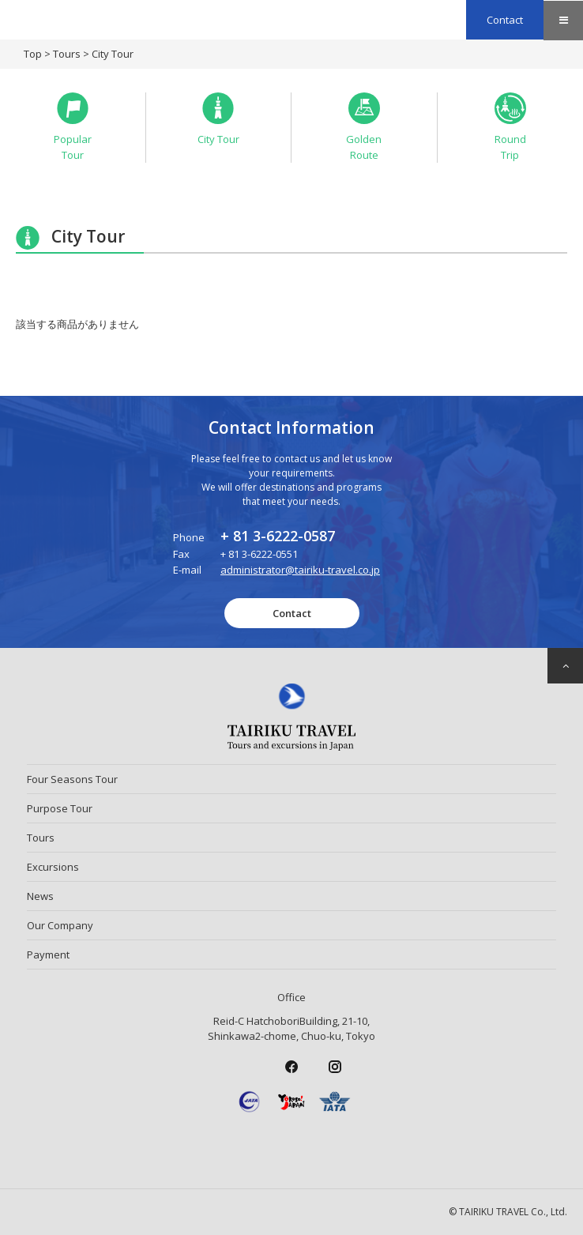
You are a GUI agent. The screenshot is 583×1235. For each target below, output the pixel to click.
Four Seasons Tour (72, 779)
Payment (48, 954)
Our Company (60, 925)
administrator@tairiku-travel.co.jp (300, 570)
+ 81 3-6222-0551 (259, 554)
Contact (505, 20)
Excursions (53, 867)
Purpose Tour (59, 808)
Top (33, 54)
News (40, 896)
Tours (67, 54)
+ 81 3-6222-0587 (277, 535)
